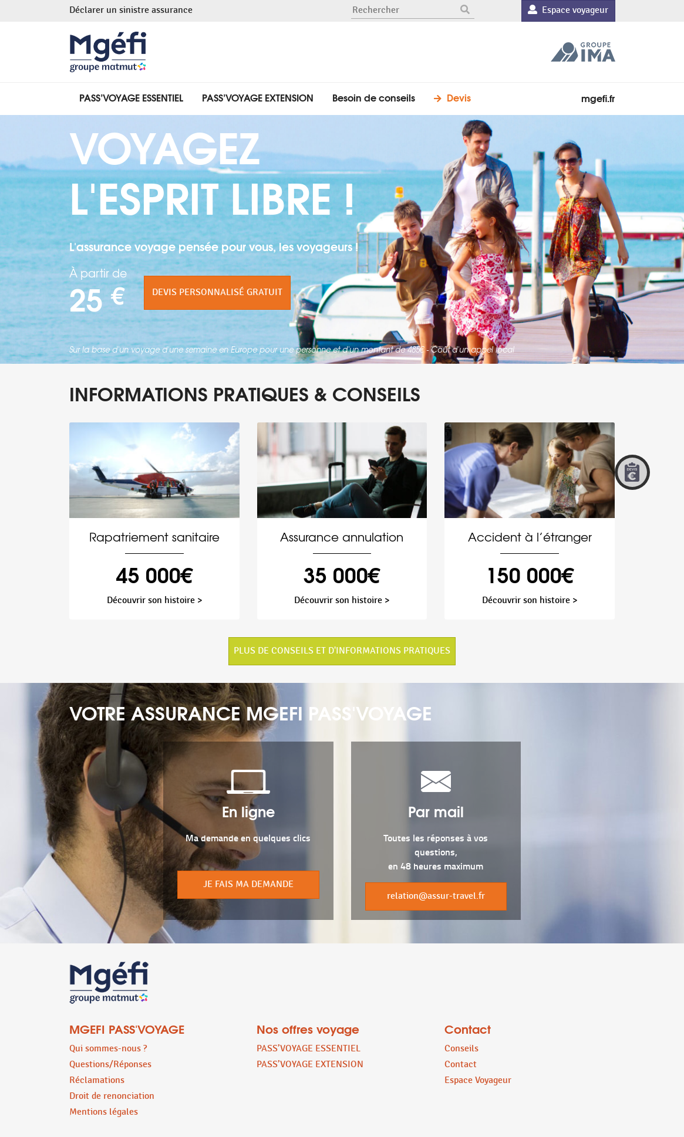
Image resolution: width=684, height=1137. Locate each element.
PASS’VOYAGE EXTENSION (258, 97)
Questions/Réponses (110, 1064)
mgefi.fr (598, 97)
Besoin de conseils (373, 97)
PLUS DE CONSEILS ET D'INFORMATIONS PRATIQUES (342, 651)
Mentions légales (103, 1112)
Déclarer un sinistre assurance (131, 10)
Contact (460, 1064)
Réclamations (96, 1080)
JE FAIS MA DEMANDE (248, 884)
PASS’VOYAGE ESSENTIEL (131, 97)
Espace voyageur (568, 10)
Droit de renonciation (111, 1096)
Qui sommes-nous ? (108, 1048)
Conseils (461, 1048)
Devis (459, 97)
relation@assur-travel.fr (436, 896)
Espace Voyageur (477, 1080)
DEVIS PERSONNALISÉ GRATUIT (217, 292)
